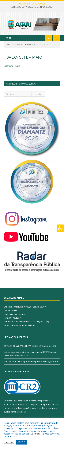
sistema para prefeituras (40, 400)
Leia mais (35, 433)
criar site (22, 400)
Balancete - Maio (12, 65)
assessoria (24, 404)
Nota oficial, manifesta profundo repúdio (22, 361)
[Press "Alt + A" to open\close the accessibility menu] (60, 228)
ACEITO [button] (21, 442)
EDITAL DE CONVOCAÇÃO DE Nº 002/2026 (31, 7)
